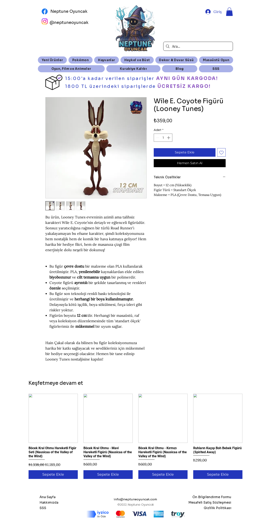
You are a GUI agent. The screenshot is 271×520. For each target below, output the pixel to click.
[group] (135, 436)
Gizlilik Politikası (217, 508)
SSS (42, 508)
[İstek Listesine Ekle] (221, 152)
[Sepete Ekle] (53, 474)
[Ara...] (198, 46)
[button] (229, 11)
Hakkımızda (48, 502)
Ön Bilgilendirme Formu (211, 497)
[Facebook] (45, 11)
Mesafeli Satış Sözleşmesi (209, 502)
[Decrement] (157, 137)
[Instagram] (45, 21)
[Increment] (169, 137)
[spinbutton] (163, 137)
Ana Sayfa (47, 497)
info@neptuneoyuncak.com (135, 499)
